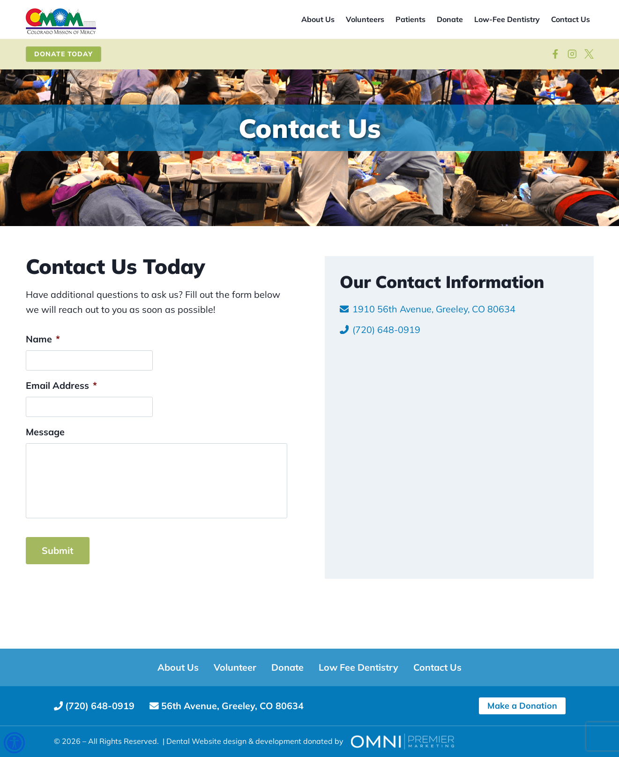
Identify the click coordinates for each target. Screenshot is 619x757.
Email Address (61, 428)
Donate (450, 19)
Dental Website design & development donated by (254, 741)
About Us (318, 19)
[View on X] (589, 54)
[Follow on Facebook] (555, 54)
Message (45, 475)
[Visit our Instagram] (572, 54)
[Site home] (61, 21)
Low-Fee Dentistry (507, 19)
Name (43, 381)
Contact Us (570, 19)
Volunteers (365, 19)
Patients (410, 19)
